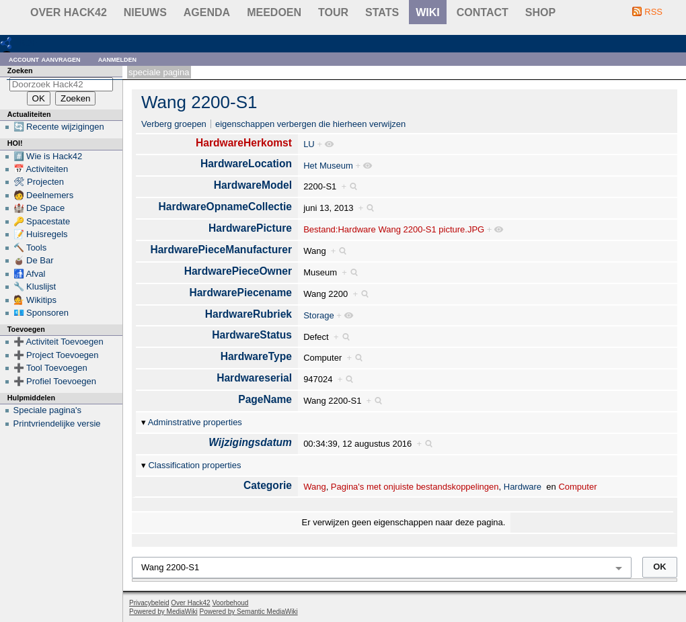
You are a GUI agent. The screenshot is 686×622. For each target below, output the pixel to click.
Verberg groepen (173, 124)
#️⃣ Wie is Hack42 (48, 156)
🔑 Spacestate (42, 221)
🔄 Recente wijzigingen (58, 127)
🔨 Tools (30, 247)
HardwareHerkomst (244, 142)
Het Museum (328, 166)
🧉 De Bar (33, 260)
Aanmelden (117, 59)
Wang (314, 487)
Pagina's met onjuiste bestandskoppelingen (415, 487)
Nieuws (145, 12)
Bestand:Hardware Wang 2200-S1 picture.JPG (393, 229)
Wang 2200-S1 (199, 102)
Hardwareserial (254, 378)
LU (309, 144)
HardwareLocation (246, 163)
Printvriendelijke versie (57, 423)
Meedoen (274, 12)
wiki (428, 12)
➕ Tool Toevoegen (50, 368)
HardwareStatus (252, 335)
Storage (318, 315)
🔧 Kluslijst (34, 286)
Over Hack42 (68, 12)
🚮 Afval (29, 274)
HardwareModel (253, 185)
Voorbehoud (230, 603)
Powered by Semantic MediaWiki (249, 611)
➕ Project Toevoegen (56, 355)
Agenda (207, 12)
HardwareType (256, 356)
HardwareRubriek (248, 314)
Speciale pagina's (47, 410)
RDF (28, 43)
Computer (577, 487)
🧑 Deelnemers (43, 195)
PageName (265, 399)
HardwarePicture (250, 228)
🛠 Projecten (39, 182)
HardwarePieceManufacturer (221, 249)
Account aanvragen (45, 59)
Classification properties (194, 465)
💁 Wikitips (34, 300)
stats (382, 12)
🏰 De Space (39, 208)
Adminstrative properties (195, 422)
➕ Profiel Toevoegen (54, 381)
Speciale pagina (158, 72)
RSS (653, 12)
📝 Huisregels (40, 234)
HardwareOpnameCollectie (225, 206)
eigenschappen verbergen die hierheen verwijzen (310, 124)
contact (482, 12)
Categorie (267, 485)
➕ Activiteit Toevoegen (58, 342)
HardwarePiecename (240, 292)
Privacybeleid (149, 603)
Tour (333, 12)
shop (540, 12)
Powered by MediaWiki (163, 611)
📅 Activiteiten (41, 169)
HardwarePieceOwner (238, 271)
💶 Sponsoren (41, 313)
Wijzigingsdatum (250, 442)
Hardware (522, 487)
